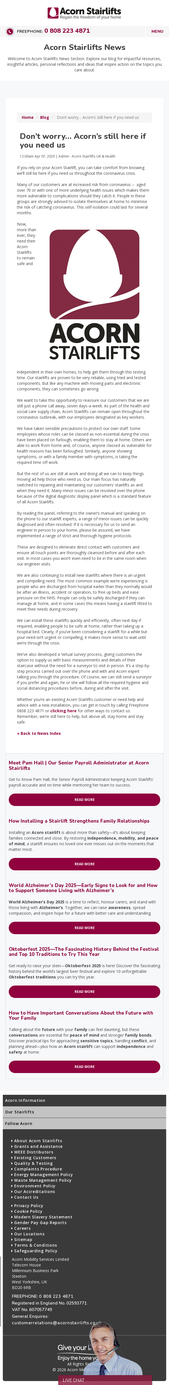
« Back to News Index (39, 733)
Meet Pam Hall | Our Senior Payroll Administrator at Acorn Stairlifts (79, 765)
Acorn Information (25, 1100)
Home (28, 117)
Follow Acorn (18, 1123)
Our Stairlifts (19, 1112)
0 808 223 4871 (67, 31)
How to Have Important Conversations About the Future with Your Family (81, 1015)
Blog (44, 117)
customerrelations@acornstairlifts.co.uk (57, 1323)
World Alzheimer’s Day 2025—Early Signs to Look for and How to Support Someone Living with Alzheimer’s (83, 888)
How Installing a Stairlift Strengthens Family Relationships (79, 821)
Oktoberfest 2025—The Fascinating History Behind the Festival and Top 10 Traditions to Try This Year (84, 952)
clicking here (63, 710)
